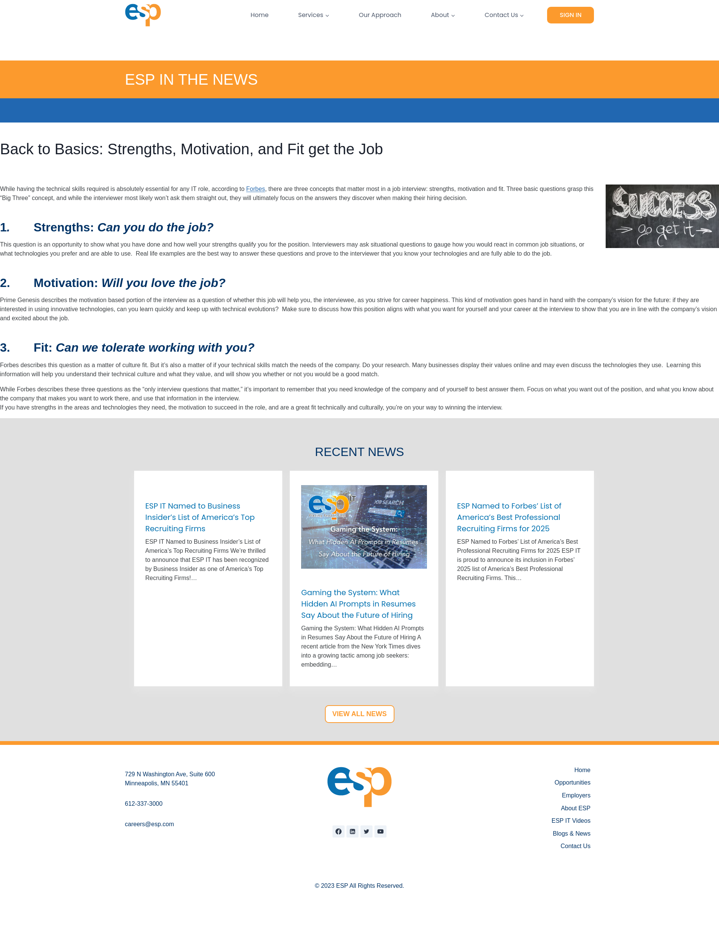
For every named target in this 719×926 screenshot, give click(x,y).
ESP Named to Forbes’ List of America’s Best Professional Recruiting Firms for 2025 (509, 517)
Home (259, 15)
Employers (576, 795)
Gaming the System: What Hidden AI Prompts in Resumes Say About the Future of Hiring (358, 603)
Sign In (571, 15)
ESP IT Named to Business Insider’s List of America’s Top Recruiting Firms (200, 517)
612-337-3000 (144, 803)
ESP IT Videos (571, 820)
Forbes (255, 189)
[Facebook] (338, 831)
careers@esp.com (149, 824)
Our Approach (380, 15)
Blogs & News (572, 833)
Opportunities (573, 782)
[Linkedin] (352, 831)
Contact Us (576, 846)
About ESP (576, 808)
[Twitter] (366, 831)
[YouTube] (380, 831)
